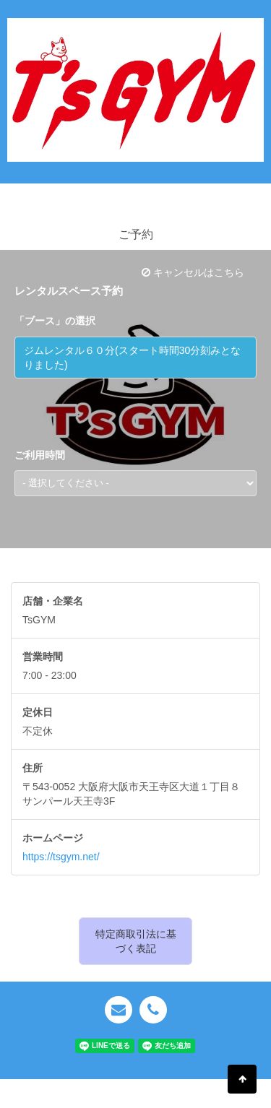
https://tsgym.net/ (61, 856)
